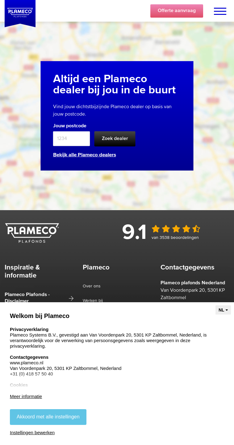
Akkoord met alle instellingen (48, 416)
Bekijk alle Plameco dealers (84, 155)
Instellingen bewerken (32, 432)
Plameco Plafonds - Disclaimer (27, 297)
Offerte (177, 10)
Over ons (92, 286)
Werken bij (93, 301)
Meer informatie (26, 396)
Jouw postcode (69, 125)
